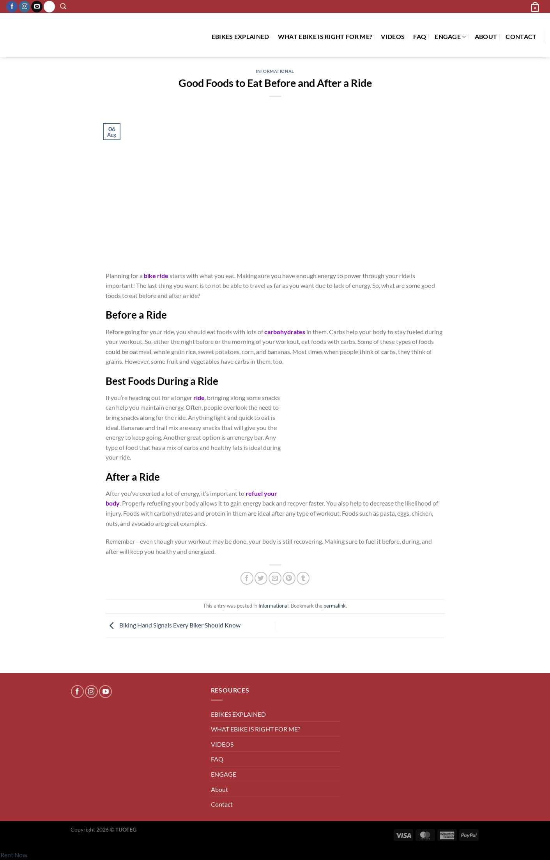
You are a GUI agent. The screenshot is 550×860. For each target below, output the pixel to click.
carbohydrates (284, 331)
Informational (275, 71)
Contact (521, 36)
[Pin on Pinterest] (289, 578)
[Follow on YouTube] (105, 691)
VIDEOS (393, 36)
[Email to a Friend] (275, 578)
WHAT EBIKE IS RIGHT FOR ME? (325, 36)
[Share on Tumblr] (303, 578)
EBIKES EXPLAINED (240, 36)
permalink (335, 606)
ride (199, 397)
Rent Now (13, 854)
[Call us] (49, 6)
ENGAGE (450, 37)
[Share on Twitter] (261, 578)
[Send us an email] (36, 6)
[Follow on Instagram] (24, 6)
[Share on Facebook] (247, 578)
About (486, 36)
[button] (63, 6)
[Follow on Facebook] (12, 6)
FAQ (419, 36)
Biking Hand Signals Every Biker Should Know (173, 625)
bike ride (156, 275)
